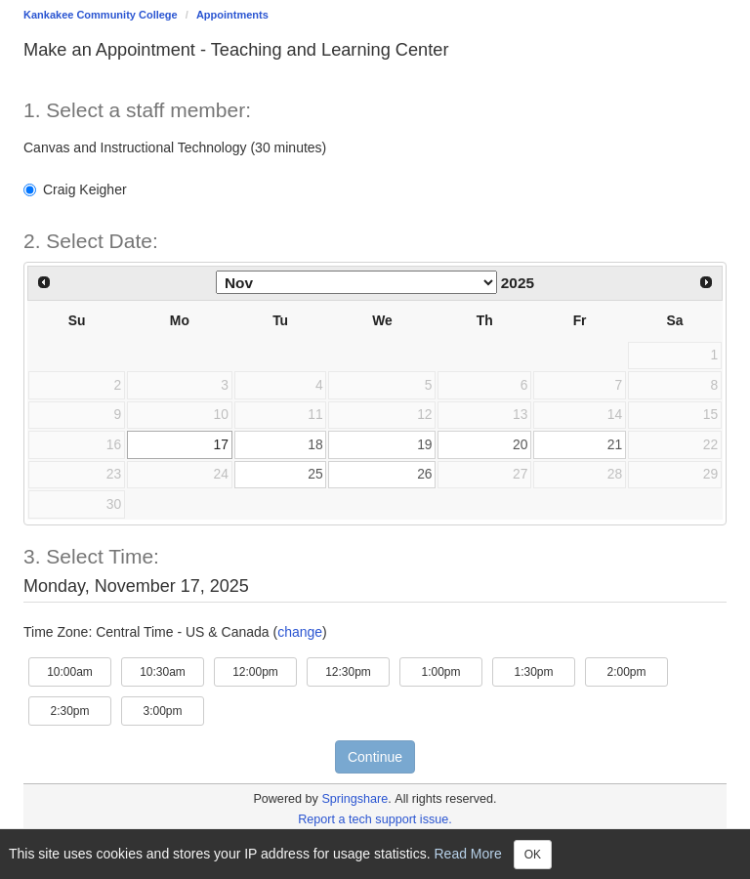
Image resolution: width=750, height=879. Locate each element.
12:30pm (357, 670)
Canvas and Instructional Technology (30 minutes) (174, 147)
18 (315, 444)
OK (532, 854)
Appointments (232, 15)
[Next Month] (706, 282)
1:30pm (544, 670)
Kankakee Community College (100, 15)
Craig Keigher (75, 189)
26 (424, 473)
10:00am (79, 670)
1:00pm (451, 670)
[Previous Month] (44, 282)
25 (315, 473)
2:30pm (80, 709)
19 (424, 444)
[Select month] (356, 282)
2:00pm (637, 670)
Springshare (354, 799)
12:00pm (264, 670)
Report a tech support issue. (375, 819)
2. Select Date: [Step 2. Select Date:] (90, 241)
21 (614, 444)
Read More (468, 852)
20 (520, 444)
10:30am (172, 670)
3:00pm (173, 709)
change (299, 632)
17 (221, 444)
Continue (375, 757)
